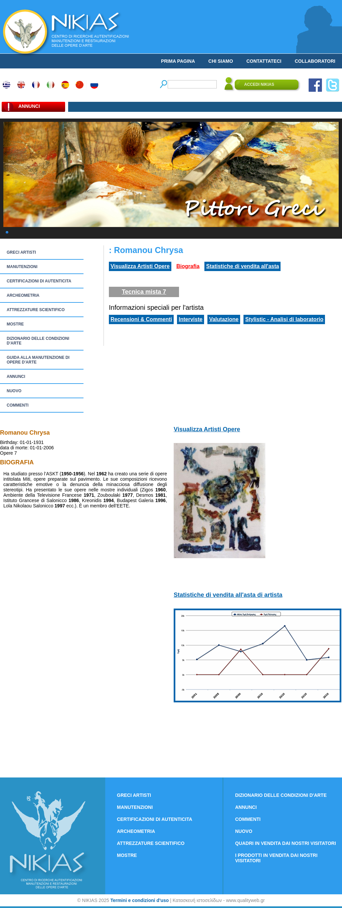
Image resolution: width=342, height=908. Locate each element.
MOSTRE (15, 324)
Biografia (187, 266)
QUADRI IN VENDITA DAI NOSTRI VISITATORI (285, 843)
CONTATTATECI (264, 61)
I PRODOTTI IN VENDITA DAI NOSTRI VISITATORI (276, 858)
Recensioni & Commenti (141, 319)
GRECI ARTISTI (21, 252)
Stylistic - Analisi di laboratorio (284, 319)
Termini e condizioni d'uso (139, 900)
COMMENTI (17, 405)
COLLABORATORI (315, 61)
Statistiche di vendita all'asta (242, 266)
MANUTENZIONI (22, 266)
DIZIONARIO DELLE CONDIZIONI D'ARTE (38, 341)
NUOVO (14, 391)
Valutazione (223, 319)
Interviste (190, 319)
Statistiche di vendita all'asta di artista (228, 595)
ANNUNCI (16, 376)
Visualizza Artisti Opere (140, 266)
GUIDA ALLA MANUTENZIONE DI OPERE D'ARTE (38, 360)
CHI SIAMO (220, 61)
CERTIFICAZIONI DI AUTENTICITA (39, 281)
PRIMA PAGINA (178, 61)
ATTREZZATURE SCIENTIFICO (36, 309)
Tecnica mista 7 (144, 291)
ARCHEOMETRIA (23, 295)
